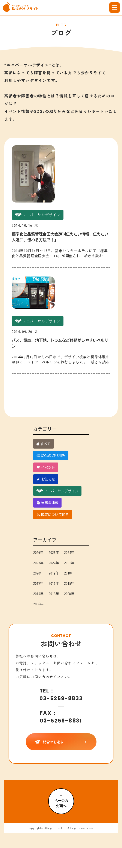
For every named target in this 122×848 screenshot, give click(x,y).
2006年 (38, 604)
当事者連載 (47, 503)
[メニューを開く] (114, 7)
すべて (43, 444)
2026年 (38, 552)
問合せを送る (61, 742)
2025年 (54, 552)
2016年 (54, 583)
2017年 (38, 583)
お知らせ (45, 479)
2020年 (38, 573)
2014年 (38, 594)
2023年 (38, 563)
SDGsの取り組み (50, 455)
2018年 (69, 573)
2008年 (69, 594)
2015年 (69, 583)
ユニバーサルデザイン (57, 491)
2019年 (54, 573)
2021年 (69, 563)
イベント (45, 467)
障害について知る (52, 514)
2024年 (69, 552)
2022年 (54, 563)
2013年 (54, 594)
